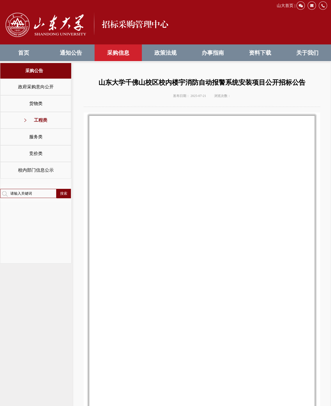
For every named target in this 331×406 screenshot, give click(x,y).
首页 (23, 53)
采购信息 (118, 53)
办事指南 (213, 53)
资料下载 (260, 53)
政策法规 (165, 53)
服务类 (36, 136)
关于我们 (307, 53)
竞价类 (36, 153)
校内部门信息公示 (36, 170)
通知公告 (71, 53)
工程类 (40, 120)
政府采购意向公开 (36, 86)
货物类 (36, 103)
